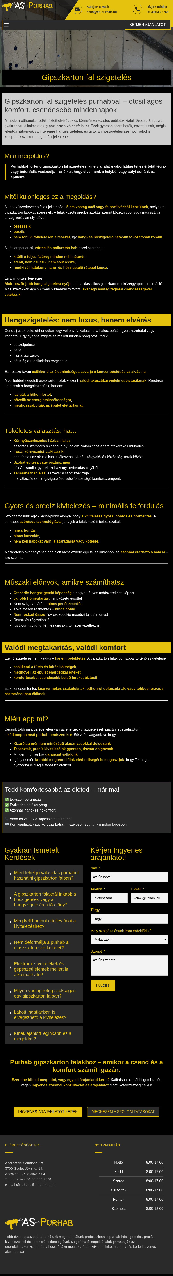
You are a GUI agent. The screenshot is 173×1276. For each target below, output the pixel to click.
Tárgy (95, 911)
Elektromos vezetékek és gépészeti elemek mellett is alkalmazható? (41, 970)
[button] (6, 25)
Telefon (96, 890)
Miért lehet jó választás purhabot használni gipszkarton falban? (46, 876)
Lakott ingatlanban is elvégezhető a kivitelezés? (40, 1016)
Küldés (103, 987)
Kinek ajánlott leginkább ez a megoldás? (42, 1037)
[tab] (44, 876)
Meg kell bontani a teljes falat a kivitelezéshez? (45, 925)
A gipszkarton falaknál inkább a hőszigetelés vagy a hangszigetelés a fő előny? (45, 900)
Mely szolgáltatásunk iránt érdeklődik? (121, 932)
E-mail (136, 890)
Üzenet (96, 952)
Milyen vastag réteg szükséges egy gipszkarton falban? (44, 994)
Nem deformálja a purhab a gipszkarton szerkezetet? (41, 946)
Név (94, 869)
